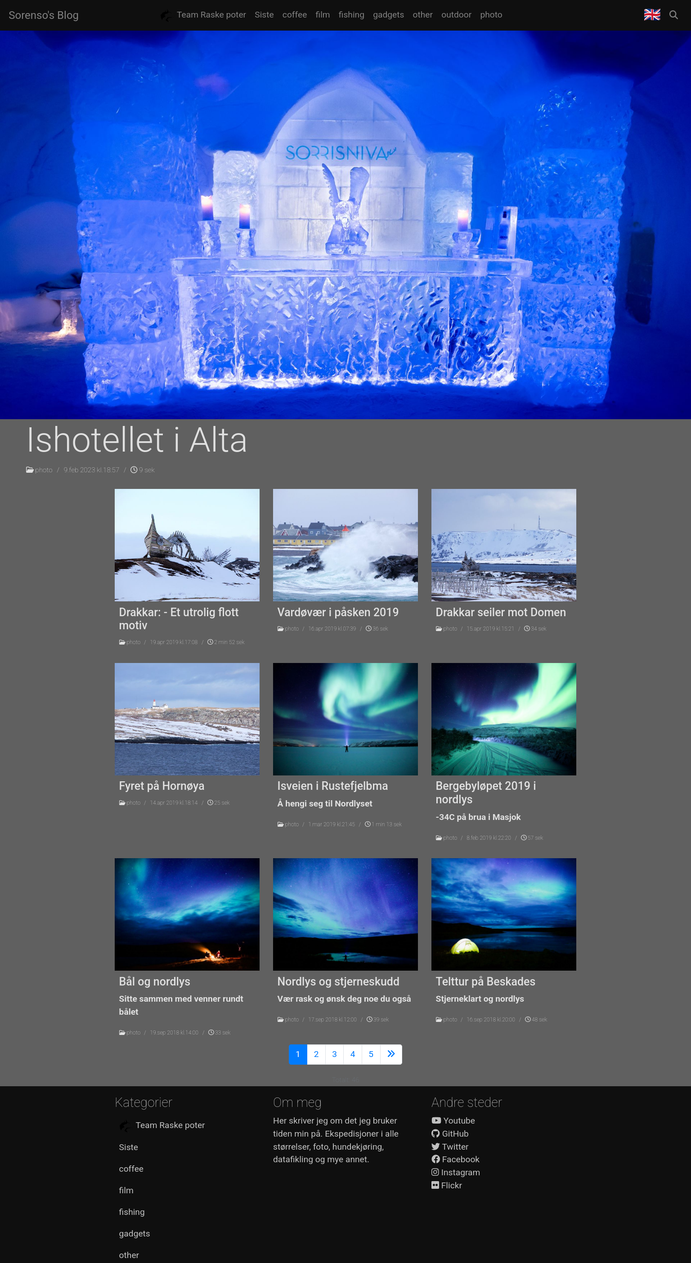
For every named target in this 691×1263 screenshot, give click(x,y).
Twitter (450, 1147)
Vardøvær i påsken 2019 (338, 612)
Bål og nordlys (154, 981)
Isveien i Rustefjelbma (333, 786)
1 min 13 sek (383, 824)
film (126, 1190)
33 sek (219, 1033)
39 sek (378, 1020)
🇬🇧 (652, 14)
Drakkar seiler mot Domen (501, 612)
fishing (132, 1212)
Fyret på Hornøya (162, 786)
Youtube (453, 1120)
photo (43, 470)
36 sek (377, 629)
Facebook (455, 1159)
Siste (128, 1147)
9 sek (142, 470)
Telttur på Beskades (486, 981)
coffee (131, 1169)
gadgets (134, 1233)
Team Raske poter (162, 1126)
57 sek (532, 838)
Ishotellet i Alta (137, 440)
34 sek (535, 629)
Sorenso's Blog (44, 15)
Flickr (446, 1185)
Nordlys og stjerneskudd (338, 981)
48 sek (536, 1020)
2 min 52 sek (225, 642)
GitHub (450, 1134)
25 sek (218, 803)
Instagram (455, 1172)
